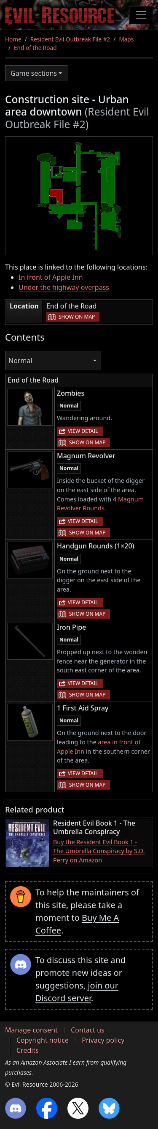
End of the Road (35, 48)
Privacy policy (103, 1040)
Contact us (87, 1030)
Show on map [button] (77, 316)
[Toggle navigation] (141, 14)
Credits (27, 1050)
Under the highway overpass (64, 287)
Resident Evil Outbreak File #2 (70, 39)
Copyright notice (42, 1040)
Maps (126, 39)
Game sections (34, 73)
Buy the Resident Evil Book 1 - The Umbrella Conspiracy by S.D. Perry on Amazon (99, 851)
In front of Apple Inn (51, 277)
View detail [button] (83, 431)
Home (13, 39)
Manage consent (31, 1030)
